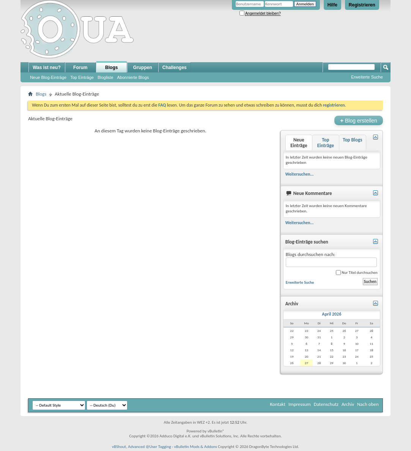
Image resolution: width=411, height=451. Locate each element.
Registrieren (362, 5)
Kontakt (277, 404)
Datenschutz (326, 404)
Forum (80, 67)
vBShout (119, 446)
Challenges (174, 67)
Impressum (299, 404)
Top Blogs (352, 140)
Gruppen (142, 67)
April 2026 (331, 314)
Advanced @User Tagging (149, 446)
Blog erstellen (358, 120)
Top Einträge (82, 77)
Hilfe (332, 5)
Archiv (348, 404)
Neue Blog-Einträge (48, 77)
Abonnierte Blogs (133, 77)
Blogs (111, 67)
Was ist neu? (47, 67)
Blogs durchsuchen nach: (331, 259)
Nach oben (368, 404)
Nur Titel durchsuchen (357, 272)
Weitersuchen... (299, 174)
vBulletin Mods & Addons (195, 446)
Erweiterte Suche (367, 77)
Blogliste (105, 77)
